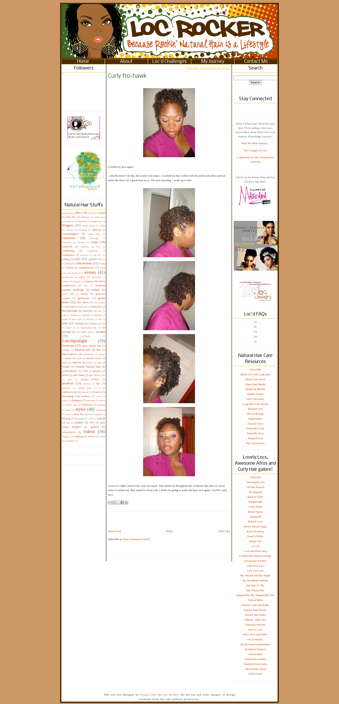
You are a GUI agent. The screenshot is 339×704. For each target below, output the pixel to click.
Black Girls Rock (255, 379)
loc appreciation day (87, 328)
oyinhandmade (69, 371)
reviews (85, 396)
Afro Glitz (255, 369)
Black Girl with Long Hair (255, 374)
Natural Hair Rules (255, 614)
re (99, 388)
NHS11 (89, 363)
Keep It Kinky (255, 536)
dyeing (69, 267)
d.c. (103, 259)
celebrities (69, 238)
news (64, 362)
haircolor (83, 307)
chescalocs (67, 242)
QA (98, 383)
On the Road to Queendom (255, 644)
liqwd (68, 328)
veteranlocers (68, 432)
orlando (66, 366)
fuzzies (84, 294)
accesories (66, 213)
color (94, 242)
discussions (84, 263)
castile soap (94, 234)
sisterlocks (87, 404)
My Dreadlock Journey (255, 580)
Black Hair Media (255, 384)
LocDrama (85, 336)
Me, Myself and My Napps (255, 575)
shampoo (77, 400)
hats (100, 311)
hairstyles (88, 310)
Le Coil (255, 546)
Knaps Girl (255, 541)
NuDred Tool (255, 438)
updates (94, 426)
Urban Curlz (255, 673)
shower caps (71, 405)
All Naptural (255, 492)
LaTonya (92, 323)
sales (99, 396)
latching (79, 323)
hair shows (83, 302)
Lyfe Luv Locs (255, 570)
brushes (69, 230)
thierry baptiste (95, 414)
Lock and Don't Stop (255, 551)
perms (65, 375)
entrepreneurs (86, 267)
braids (102, 225)
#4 (255, 336)
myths (79, 358)
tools (90, 418)
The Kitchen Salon (255, 669)
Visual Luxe (148, 694)
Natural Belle (255, 600)
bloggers (68, 225)
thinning (66, 418)
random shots (84, 388)
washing (78, 436)
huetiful (85, 315)
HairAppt (70, 306)
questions (66, 388)
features (88, 281)
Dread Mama (255, 511)
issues (64, 319)
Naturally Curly (255, 428)
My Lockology (255, 413)
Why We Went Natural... (255, 143)
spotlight (101, 405)
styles (80, 409)
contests (84, 255)
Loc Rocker (171, 694)
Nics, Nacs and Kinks (255, 634)
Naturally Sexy (255, 433)
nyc (99, 362)
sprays (68, 410)
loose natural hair (91, 345)
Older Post (224, 531)
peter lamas (79, 375)
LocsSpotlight (74, 340)
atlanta (102, 213)
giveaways (84, 298)
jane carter (77, 319)
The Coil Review (255, 443)
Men (98, 350)
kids (65, 323)
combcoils (67, 246)
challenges (94, 238)
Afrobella (255, 477)
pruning (86, 383)
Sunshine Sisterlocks (255, 664)
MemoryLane (82, 349)
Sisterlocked (255, 654)
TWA (92, 422)
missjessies (89, 354)
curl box (97, 255)
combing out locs (90, 247)
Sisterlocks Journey (255, 659)
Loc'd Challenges (169, 61)
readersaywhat (69, 392)
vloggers (66, 436)
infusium (98, 315)
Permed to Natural (255, 649)
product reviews (90, 379)
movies (102, 354)
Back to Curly (255, 496)
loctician (68, 345)
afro (78, 212)
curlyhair (92, 259)
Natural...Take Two (255, 619)
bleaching (82, 221)
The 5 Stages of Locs (255, 150)
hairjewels (96, 306)
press (70, 379)
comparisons (92, 251)
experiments (67, 277)
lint (103, 323)
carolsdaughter (70, 233)
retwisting (67, 396)
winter (102, 436)
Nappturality (255, 418)
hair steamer (99, 302)
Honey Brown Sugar (255, 526)
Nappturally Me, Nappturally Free (255, 595)
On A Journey (255, 639)
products (68, 383)
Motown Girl (255, 408)
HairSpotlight (69, 310)
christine (81, 242)
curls (77, 259)
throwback (79, 418)
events (90, 272)
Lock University (255, 399)
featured (76, 281)
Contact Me (256, 61)
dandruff (69, 263)
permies (97, 371)
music (69, 358)
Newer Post (114, 531)
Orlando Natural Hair (88, 366)
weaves (91, 436)
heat (64, 315)
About (126, 61)
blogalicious (96, 221)
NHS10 (76, 362)
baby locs (71, 217)
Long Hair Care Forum (255, 404)
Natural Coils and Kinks (255, 605)
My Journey (212, 61)
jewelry (90, 319)
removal (84, 392)
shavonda (90, 400)
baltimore (85, 217)
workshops (70, 441)
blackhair (70, 221)
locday (100, 331)
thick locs (79, 414)
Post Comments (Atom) (136, 539)
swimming (100, 410)
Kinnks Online (255, 394)
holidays (74, 315)
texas (67, 414)
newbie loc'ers (93, 358)
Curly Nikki (255, 506)
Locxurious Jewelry (255, 560)
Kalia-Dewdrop (255, 531)
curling (65, 259)
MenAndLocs (70, 354)
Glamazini (255, 516)
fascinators (96, 277)
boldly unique (88, 225)
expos (82, 277)
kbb (100, 319)
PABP (85, 371)
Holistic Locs (255, 521)
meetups (66, 350)
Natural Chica (255, 423)
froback (95, 289)
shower (102, 400)
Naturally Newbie (255, 624)
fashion (65, 281)
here (240, 128)
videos (89, 431)
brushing (82, 230)
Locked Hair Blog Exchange (255, 555)
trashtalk (101, 418)
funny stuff (68, 294)
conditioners (68, 255)
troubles (79, 422)
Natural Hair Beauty (255, 610)
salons (65, 400)
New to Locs (255, 629)
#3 (255, 331)
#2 (255, 326)
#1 (255, 321)
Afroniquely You (255, 482)
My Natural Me (255, 590)
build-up (96, 229)
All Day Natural (255, 487)
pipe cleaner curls (97, 375)
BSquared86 (255, 501)
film (86, 285)
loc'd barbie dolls (84, 332)
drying (102, 263)
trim (68, 423)
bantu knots (99, 217)
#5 (255, 341)
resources (97, 392)
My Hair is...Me (255, 585)
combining (68, 250)
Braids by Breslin (255, 389)
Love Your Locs (255, 565)
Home (83, 61)
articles (91, 213)
